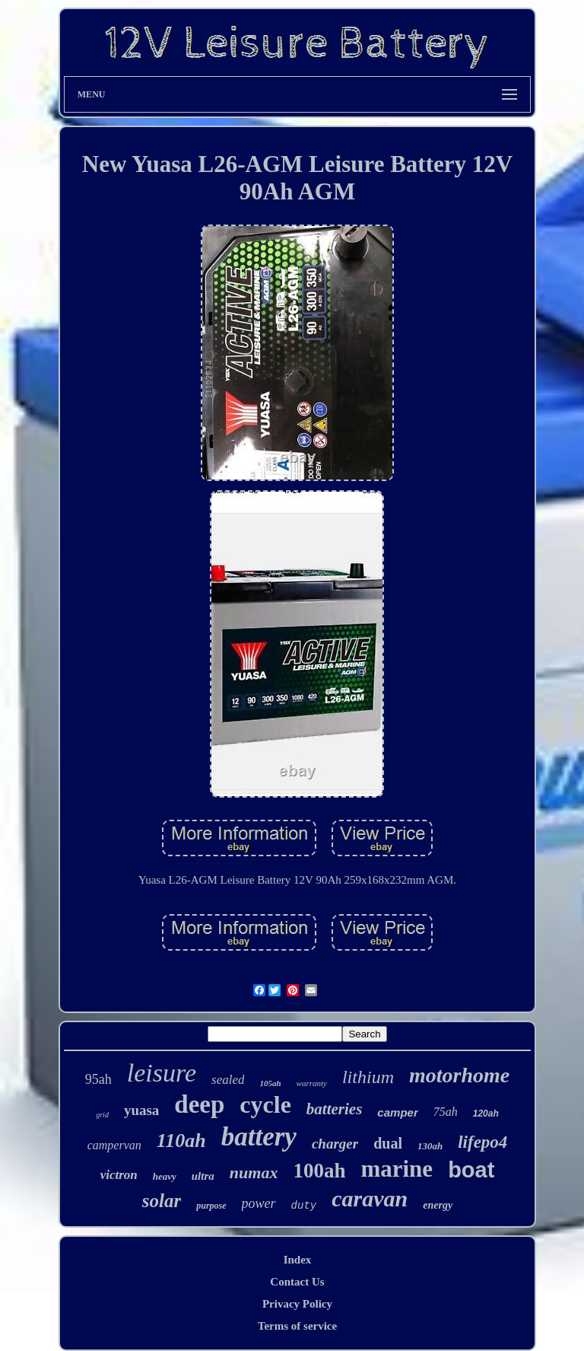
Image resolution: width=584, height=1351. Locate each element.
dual (387, 1143)
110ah (181, 1141)
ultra (203, 1176)
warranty (312, 1083)
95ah (98, 1079)
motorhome (459, 1075)
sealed (227, 1079)
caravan (370, 1198)
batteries (334, 1109)
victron (119, 1175)
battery (259, 1137)
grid (102, 1114)
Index (298, 1260)
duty (304, 1206)
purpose (211, 1205)
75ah (445, 1111)
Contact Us (297, 1282)
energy (437, 1205)
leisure (161, 1073)
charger (335, 1144)
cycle (265, 1104)
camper (397, 1112)
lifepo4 (482, 1142)
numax (254, 1172)
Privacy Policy (297, 1304)
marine (396, 1168)
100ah (319, 1170)
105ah (270, 1083)
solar (161, 1200)
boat (471, 1170)
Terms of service (297, 1326)
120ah (486, 1113)
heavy (164, 1176)
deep (199, 1104)
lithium (368, 1077)
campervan (114, 1145)
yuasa (141, 1110)
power (259, 1203)
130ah (430, 1146)
